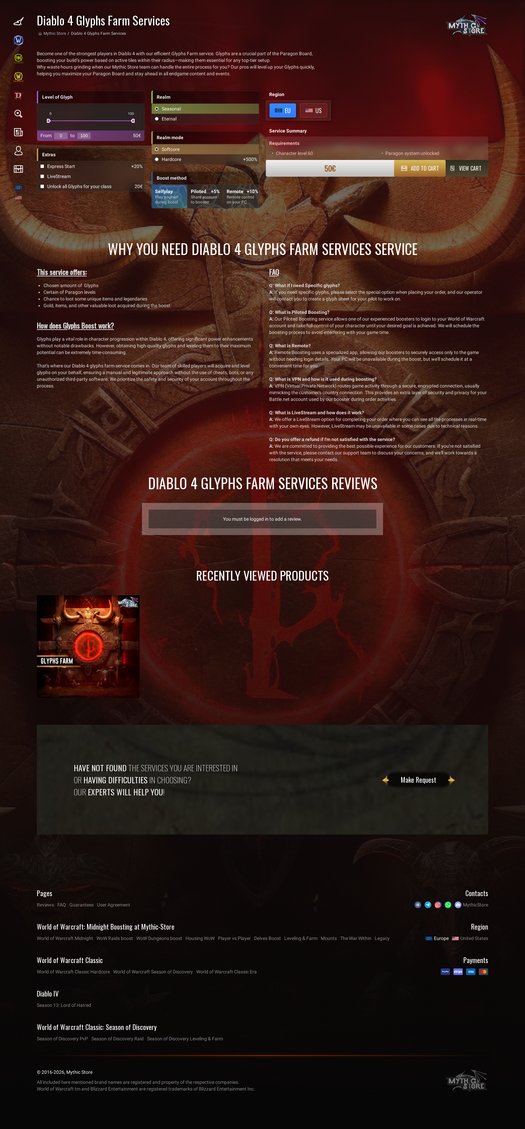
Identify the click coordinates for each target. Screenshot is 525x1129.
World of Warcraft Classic (70, 960)
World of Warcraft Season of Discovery (153, 971)
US (318, 110)
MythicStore (475, 904)
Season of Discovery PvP (62, 1038)
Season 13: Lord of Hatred (64, 1005)
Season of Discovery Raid (117, 1038)
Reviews (45, 904)
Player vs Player (234, 938)
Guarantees (81, 904)
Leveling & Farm (300, 938)
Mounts (329, 938)
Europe (441, 938)
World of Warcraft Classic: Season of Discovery (97, 1027)
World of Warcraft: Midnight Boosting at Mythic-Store (105, 927)
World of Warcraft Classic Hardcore (73, 971)
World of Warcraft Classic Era (226, 971)
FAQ (61, 904)
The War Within (355, 938)
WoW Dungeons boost (159, 938)
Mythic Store (55, 33)
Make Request (418, 780)
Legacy (382, 938)
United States (474, 938)
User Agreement (113, 904)
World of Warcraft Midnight (65, 938)
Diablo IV (48, 993)
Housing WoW (200, 938)
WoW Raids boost (114, 938)
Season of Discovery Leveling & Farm (185, 1038)
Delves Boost (267, 938)
